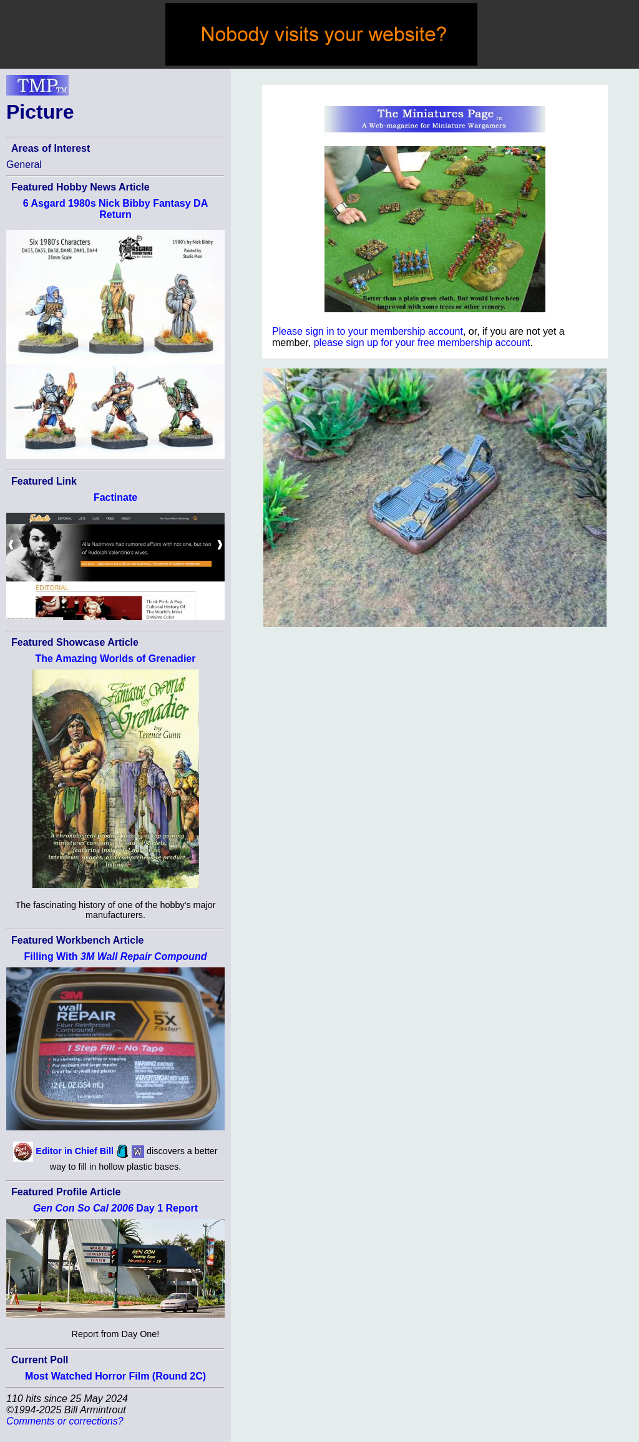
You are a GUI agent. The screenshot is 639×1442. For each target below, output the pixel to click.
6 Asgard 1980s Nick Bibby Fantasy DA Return (115, 209)
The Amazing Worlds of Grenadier (116, 658)
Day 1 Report (115, 1208)
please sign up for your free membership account (422, 342)
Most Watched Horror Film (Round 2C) (115, 1376)
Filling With (115, 956)
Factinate (115, 497)
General (24, 164)
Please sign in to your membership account (367, 331)
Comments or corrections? (65, 1421)
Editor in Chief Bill (75, 1151)
